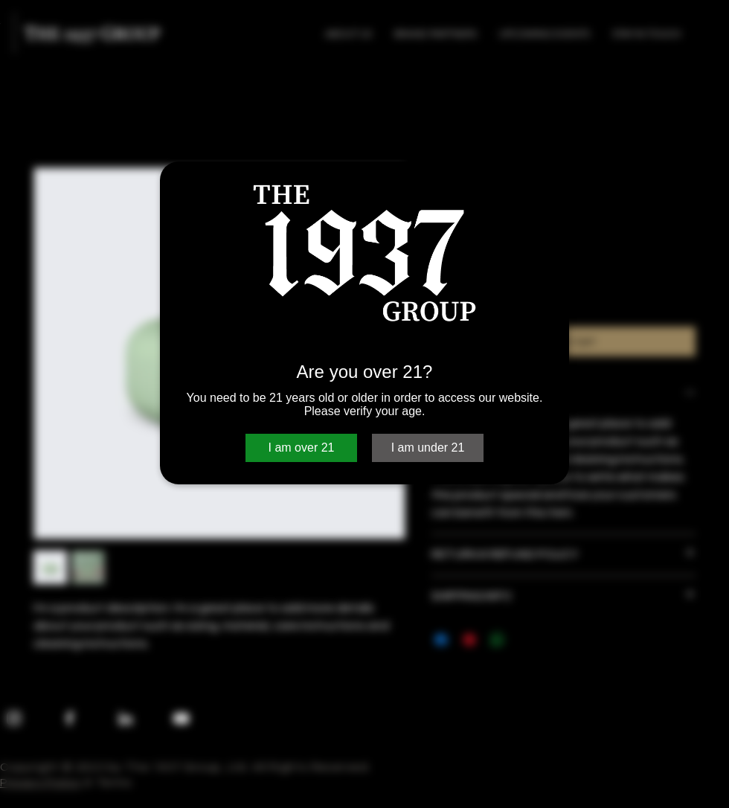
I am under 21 (428, 447)
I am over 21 (302, 447)
